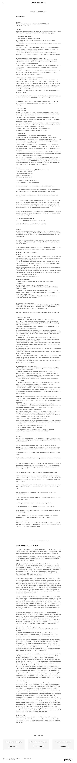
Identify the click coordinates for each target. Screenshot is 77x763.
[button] (4, 2)
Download (13, 746)
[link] (38, 2)
